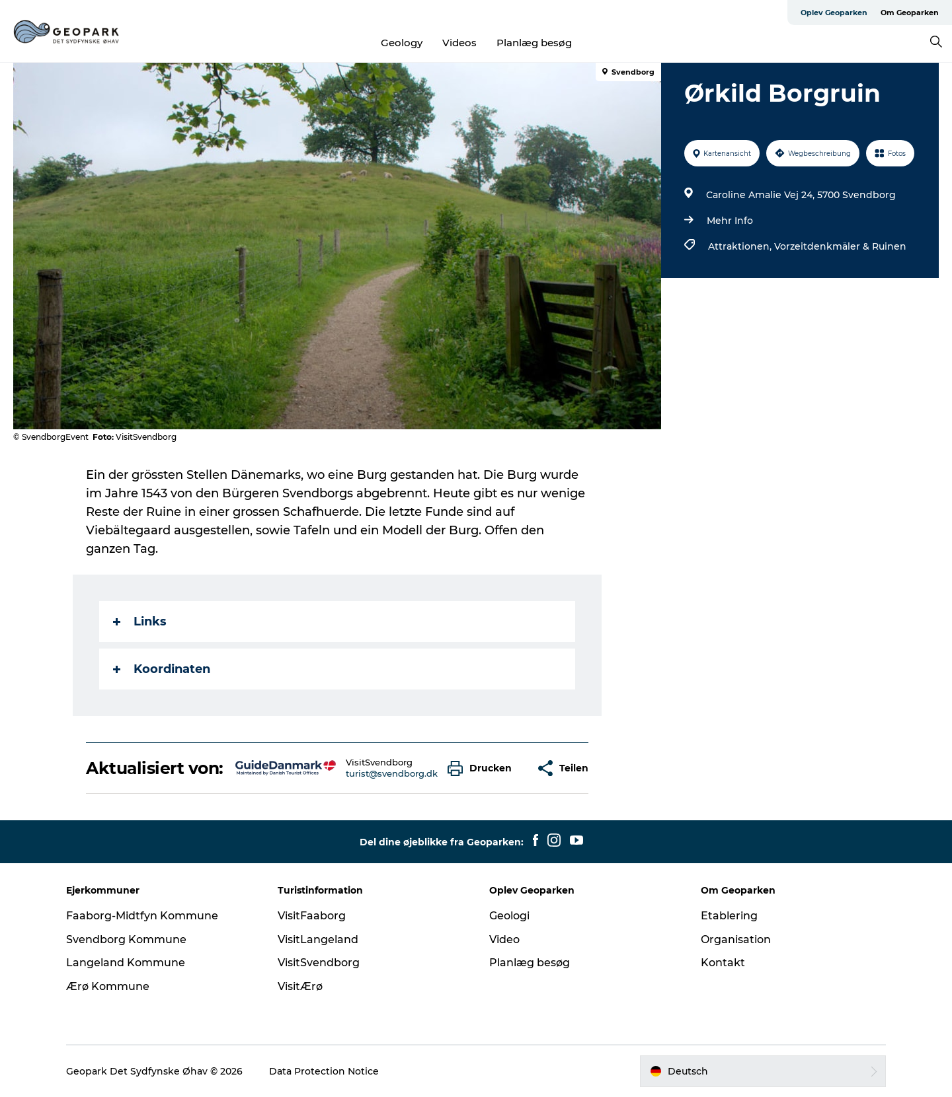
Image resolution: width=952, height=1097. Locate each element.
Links (140, 621)
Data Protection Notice (324, 1071)
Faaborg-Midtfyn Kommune (142, 915)
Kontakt (723, 962)
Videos (459, 42)
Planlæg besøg (534, 42)
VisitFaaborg (312, 915)
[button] (483, 768)
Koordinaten (161, 669)
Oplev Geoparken (834, 12)
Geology (401, 42)
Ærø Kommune (107, 986)
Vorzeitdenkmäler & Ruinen (840, 246)
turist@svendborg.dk (392, 773)
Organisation (736, 939)
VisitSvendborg (319, 962)
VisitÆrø (300, 986)
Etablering (729, 915)
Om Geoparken (910, 12)
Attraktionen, (741, 246)
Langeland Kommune (125, 962)
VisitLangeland (318, 939)
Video (504, 939)
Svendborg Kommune (126, 939)
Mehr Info (730, 221)
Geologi (509, 915)
